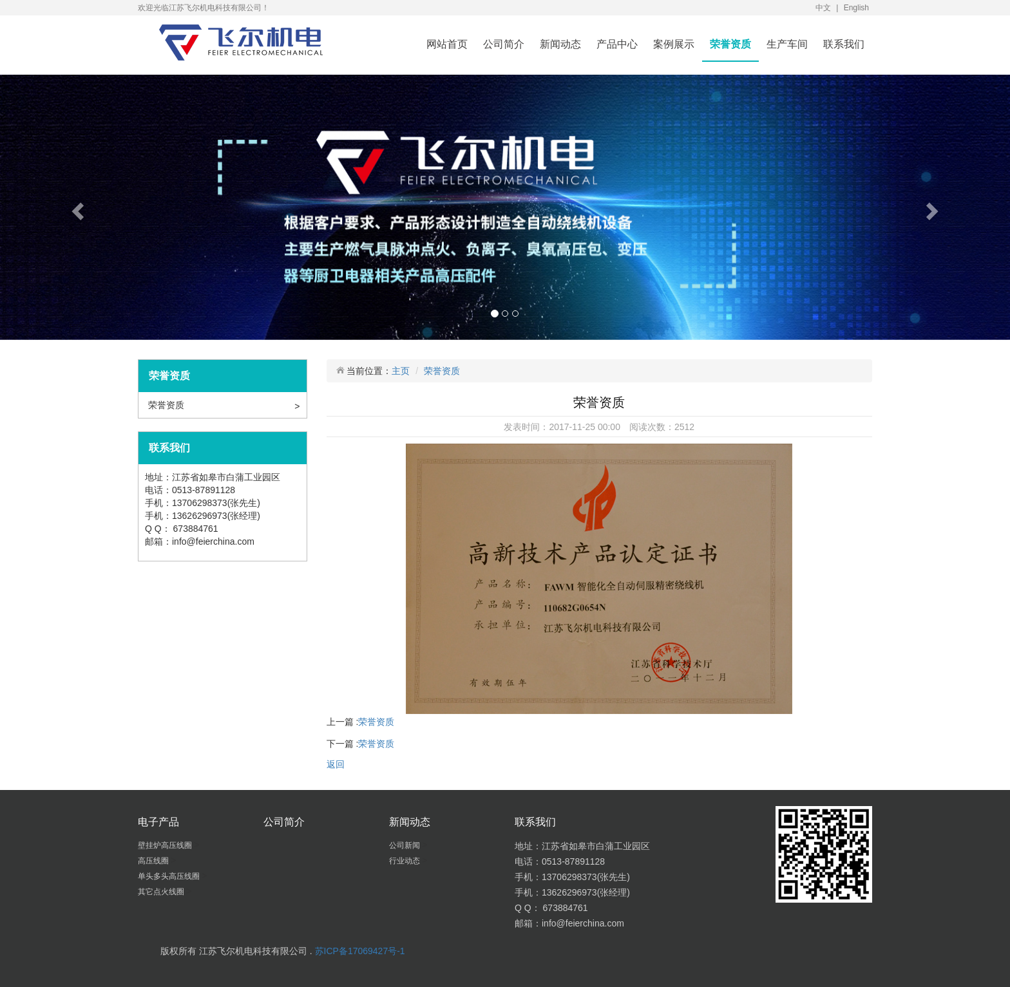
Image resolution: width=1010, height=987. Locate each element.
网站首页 (447, 44)
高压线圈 (154, 860)
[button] (75, 207)
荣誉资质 (730, 44)
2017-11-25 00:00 (584, 427)
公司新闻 (405, 845)
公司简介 (503, 44)
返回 (336, 764)
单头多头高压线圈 (170, 876)
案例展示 (673, 44)
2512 (684, 427)
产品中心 (617, 44)
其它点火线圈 (162, 891)
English (856, 7)
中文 (823, 7)
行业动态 (405, 860)
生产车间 (787, 44)
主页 (401, 371)
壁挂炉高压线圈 (166, 845)
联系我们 (843, 44)
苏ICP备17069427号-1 (360, 951)
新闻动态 (560, 44)
